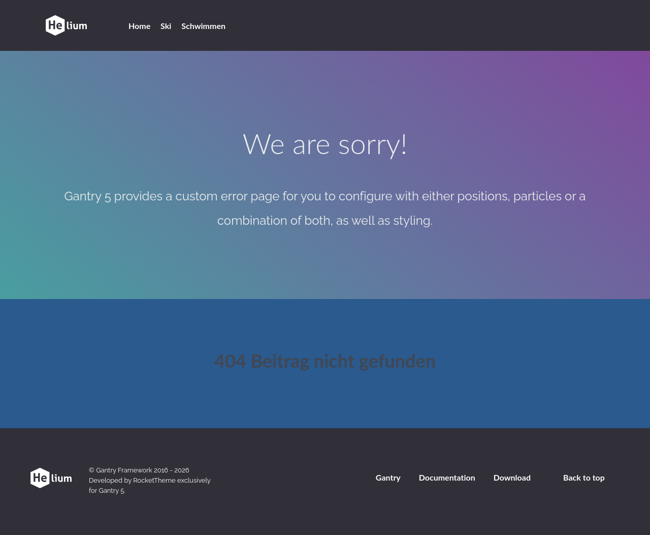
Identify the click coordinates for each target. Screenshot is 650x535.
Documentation (447, 477)
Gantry (388, 477)
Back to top (584, 477)
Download (512, 477)
